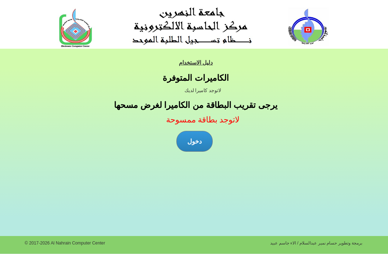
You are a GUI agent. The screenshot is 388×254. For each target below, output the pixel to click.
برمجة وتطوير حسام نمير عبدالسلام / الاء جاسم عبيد (316, 243)
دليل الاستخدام (196, 63)
